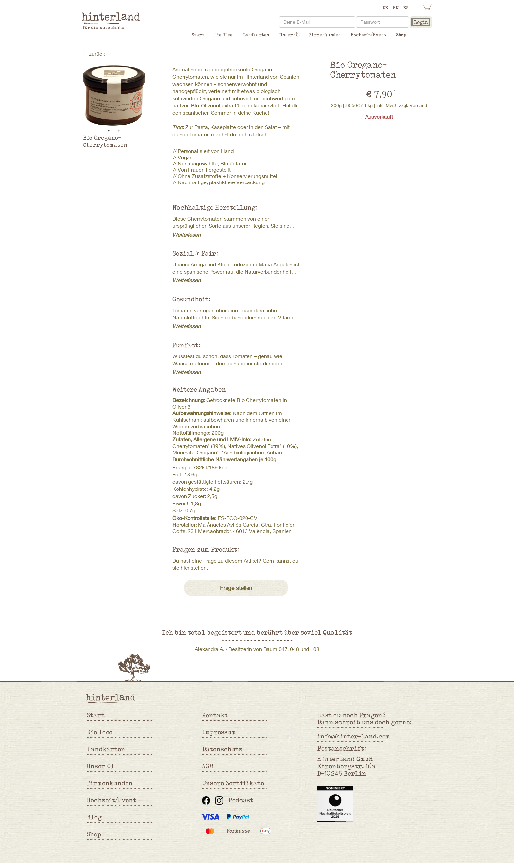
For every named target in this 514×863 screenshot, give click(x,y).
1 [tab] (109, 130)
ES (405, 7)
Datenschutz (222, 749)
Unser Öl (289, 34)
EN (396, 7)
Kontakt (215, 715)
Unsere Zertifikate (233, 783)
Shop (401, 34)
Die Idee (223, 34)
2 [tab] (118, 130)
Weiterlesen (186, 234)
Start (198, 34)
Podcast (240, 800)
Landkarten (256, 34)
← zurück (94, 53)
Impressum (219, 732)
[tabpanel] (114, 95)
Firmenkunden (325, 34)
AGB (208, 766)
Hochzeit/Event (368, 34)
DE (385, 7)
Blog (94, 817)
